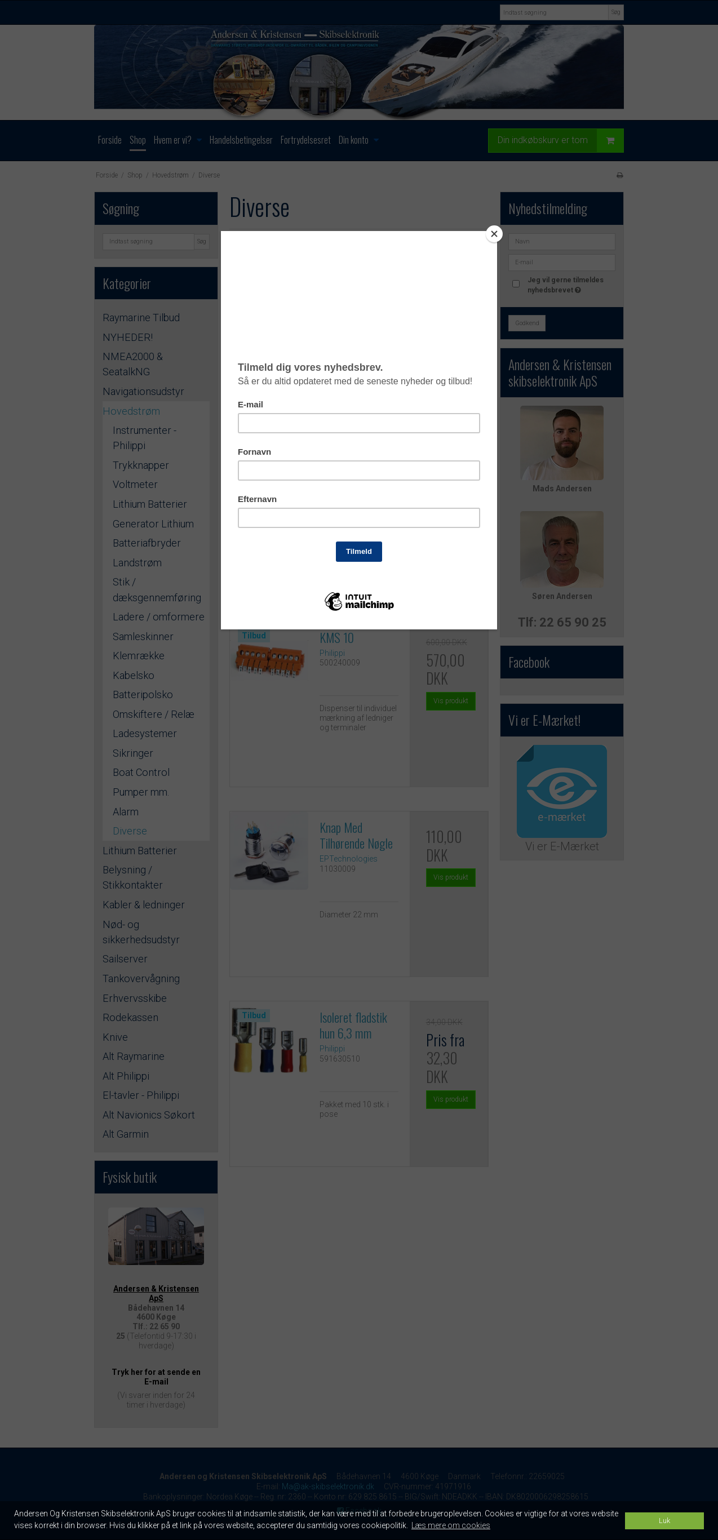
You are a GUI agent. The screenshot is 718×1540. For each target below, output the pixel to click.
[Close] (494, 233)
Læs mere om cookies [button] (450, 1525)
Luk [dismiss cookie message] (664, 1520)
